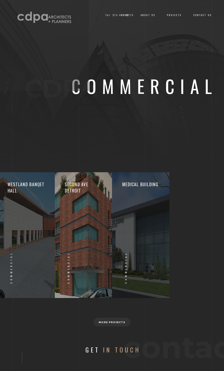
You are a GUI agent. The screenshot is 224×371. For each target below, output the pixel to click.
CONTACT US (202, 15)
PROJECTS (174, 15)
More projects (112, 322)
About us (148, 15)
